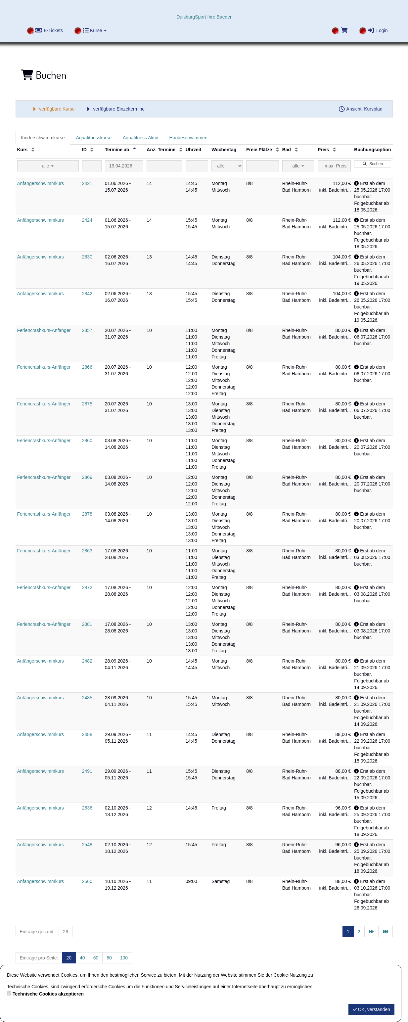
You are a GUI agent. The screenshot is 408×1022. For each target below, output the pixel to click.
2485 (87, 697)
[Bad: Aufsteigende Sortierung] (296, 149)
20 (68, 957)
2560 (87, 881)
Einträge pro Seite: (39, 957)
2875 (87, 403)
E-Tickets (49, 30)
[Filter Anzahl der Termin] (164, 165)
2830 (87, 256)
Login (377, 30)
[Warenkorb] (339, 31)
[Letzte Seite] (385, 931)
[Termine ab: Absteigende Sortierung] (134, 149)
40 (82, 957)
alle (48, 165)
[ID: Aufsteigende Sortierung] (91, 149)
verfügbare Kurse (53, 109)
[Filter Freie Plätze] (262, 165)
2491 (87, 771)
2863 (87, 550)
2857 (87, 330)
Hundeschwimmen (188, 137)
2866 (87, 367)
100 (124, 957)
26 (65, 931)
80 (109, 957)
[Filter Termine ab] (124, 165)
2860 (87, 440)
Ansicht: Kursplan (360, 109)
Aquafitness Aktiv (140, 137)
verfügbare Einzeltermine (115, 109)
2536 (87, 808)
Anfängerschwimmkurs (40, 183)
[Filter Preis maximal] (334, 165)
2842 (87, 293)
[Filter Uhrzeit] (197, 165)
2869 (87, 477)
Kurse (95, 30)
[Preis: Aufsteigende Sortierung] (334, 149)
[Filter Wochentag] (227, 165)
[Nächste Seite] (371, 931)
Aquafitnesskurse (94, 137)
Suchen (372, 164)
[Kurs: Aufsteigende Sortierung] (32, 149)
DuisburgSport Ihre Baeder (204, 17)
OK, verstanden (371, 1009)
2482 (87, 661)
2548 (87, 844)
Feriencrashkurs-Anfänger (44, 330)
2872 (87, 587)
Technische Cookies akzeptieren (48, 994)
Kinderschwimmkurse (43, 137)
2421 (87, 183)
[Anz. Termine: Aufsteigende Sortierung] (180, 149)
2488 (87, 734)
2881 (87, 624)
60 (96, 957)
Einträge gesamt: (37, 931)
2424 (87, 220)
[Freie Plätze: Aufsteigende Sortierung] (277, 149)
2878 (87, 514)
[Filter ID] (92, 165)
